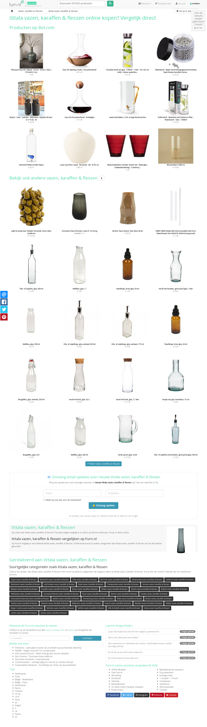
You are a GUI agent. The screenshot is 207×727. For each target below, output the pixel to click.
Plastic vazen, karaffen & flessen (114, 589)
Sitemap (115, 681)
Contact (163, 689)
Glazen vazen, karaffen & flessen (54, 613)
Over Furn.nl (116, 672)
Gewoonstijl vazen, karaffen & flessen (147, 579)
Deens (18, 714)
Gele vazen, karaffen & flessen (84, 579)
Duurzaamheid (166, 672)
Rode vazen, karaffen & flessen (90, 584)
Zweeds (18, 691)
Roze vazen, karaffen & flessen (94, 594)
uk (16, 711)
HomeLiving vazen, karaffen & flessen (98, 598)
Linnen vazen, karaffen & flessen (24, 613)
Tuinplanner (165, 681)
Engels (18, 705)
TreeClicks (19, 647)
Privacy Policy (117, 689)
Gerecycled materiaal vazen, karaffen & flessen (30, 598)
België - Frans (21, 682)
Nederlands (20, 673)
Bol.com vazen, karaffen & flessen (114, 579)
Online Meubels (118, 669)
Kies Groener (21, 656)
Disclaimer (116, 678)
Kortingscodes (166, 675)
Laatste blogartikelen (119, 625)
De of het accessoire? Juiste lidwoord (151, 652)
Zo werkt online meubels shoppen (127, 687)
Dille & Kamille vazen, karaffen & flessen (124, 608)
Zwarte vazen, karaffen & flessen (24, 603)
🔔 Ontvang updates (103, 505)
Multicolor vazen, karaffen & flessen (86, 603)
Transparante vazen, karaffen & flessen (123, 584)
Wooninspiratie (167, 687)
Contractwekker (22, 662)
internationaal (42, 659)
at (16, 716)
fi (15, 708)
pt (16, 702)
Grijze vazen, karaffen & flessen (23, 579)
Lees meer (198, 28)
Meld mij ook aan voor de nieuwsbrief (62, 500)
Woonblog (116, 675)
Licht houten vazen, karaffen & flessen (59, 584)
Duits (17, 699)
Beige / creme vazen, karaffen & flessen (27, 608)
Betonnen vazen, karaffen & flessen (54, 579)
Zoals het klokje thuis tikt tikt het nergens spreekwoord (151, 631)
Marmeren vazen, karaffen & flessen (25, 584)
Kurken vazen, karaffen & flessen (174, 589)
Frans (17, 676)
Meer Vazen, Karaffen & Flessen (103, 463)
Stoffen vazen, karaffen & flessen (91, 608)
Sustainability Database (26, 665)
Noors (18, 688)
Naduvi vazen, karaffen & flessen (66, 598)
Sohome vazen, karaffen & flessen (60, 608)
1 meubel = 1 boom (169, 678)
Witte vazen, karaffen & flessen (129, 598)
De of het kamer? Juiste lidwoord (151, 658)
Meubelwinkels (118, 684)
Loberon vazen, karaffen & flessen (180, 579)
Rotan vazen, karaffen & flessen (85, 589)
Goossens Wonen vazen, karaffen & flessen (61, 594)
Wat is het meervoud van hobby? (151, 637)
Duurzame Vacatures (24, 659)
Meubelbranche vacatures (172, 669)
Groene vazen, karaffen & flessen (155, 584)
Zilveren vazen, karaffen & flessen (54, 603)
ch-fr (17, 696)
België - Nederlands (24, 679)
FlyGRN (18, 650)
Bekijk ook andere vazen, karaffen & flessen (56, 178)
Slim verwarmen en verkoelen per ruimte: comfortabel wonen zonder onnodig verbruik (151, 645)
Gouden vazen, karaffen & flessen (55, 589)
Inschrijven (87, 638)
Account (181, 3)
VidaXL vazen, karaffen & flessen (179, 603)
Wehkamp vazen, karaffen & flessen (25, 594)
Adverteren (165, 684)
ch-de (17, 693)
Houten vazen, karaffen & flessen (154, 594)
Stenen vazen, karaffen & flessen (144, 589)
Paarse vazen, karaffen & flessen (118, 603)
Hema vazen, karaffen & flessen (157, 608)
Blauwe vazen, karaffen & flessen (24, 589)
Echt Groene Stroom (24, 653)
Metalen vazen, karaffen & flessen (148, 603)
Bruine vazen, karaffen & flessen (159, 598)
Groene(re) (31, 3)
